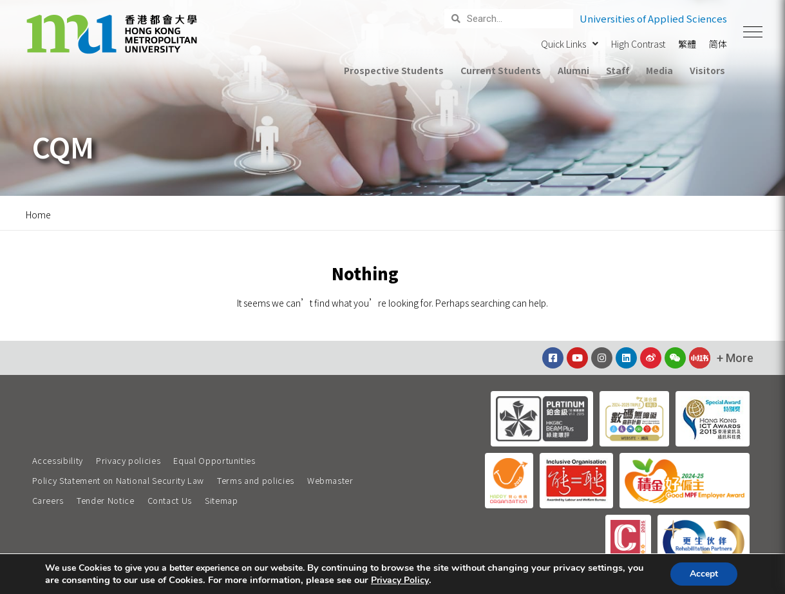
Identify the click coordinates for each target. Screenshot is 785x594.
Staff (617, 70)
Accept (704, 574)
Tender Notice (105, 500)
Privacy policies (128, 460)
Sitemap (221, 500)
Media (659, 70)
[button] (753, 32)
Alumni (573, 70)
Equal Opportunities (214, 460)
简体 (718, 43)
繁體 (687, 43)
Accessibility (57, 460)
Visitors (707, 70)
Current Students (500, 70)
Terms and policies (255, 480)
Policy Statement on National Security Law (118, 480)
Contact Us (170, 500)
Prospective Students (394, 70)
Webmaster (330, 480)
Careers (48, 500)
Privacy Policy (400, 580)
